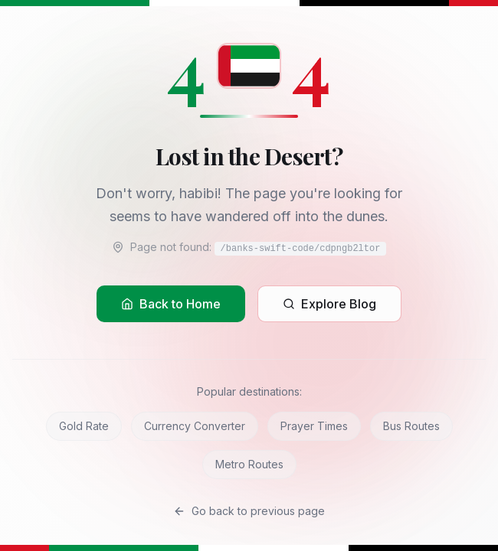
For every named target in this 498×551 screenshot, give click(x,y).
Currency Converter (194, 425)
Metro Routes (249, 464)
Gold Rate (84, 425)
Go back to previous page (249, 510)
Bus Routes (411, 425)
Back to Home (171, 303)
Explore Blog (329, 303)
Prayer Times (314, 425)
